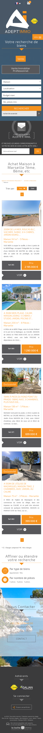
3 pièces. (13, 582)
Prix (22, 189)
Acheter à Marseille (30, 180)
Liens (30, 718)
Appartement (14, 573)
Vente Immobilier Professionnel (20, 69)
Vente (20, 58)
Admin (34, 718)
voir (21, 275)
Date (32, 188)
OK (37, 151)
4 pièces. (20, 582)
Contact (21, 638)
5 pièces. (27, 582)
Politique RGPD (22, 720)
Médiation (30, 720)
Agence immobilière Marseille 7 (12, 180)
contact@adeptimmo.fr (21, 626)
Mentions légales (14, 718)
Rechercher (21, 108)
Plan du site (5, 718)
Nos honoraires (24, 718)
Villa (21, 573)
